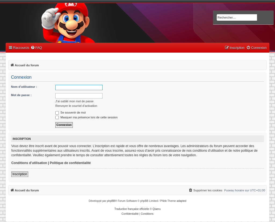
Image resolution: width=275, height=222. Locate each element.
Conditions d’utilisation (29, 163)
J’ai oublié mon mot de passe (74, 101)
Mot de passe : (21, 95)
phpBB (111, 200)
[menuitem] (36, 48)
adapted (181, 200)
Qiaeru (157, 209)
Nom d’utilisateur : (24, 86)
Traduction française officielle (131, 209)
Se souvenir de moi (70, 112)
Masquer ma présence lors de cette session (86, 117)
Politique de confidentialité (70, 163)
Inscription (19, 174)
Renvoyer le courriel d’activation (76, 105)
